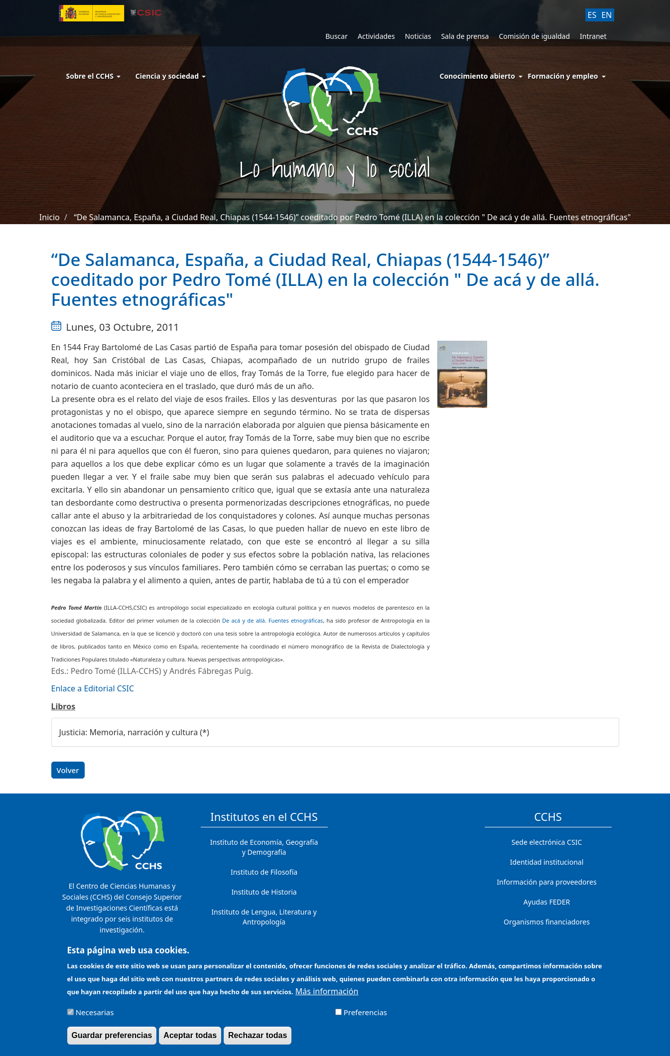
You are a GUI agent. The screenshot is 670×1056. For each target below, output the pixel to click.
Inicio (49, 217)
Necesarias (95, 1017)
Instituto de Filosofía (264, 872)
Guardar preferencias (112, 1040)
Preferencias (365, 1017)
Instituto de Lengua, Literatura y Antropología (263, 916)
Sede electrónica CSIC (547, 842)
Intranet (593, 36)
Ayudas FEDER (547, 902)
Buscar (336, 36)
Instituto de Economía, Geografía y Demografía (264, 847)
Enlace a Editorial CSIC (92, 688)
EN (606, 14)
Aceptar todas (190, 1040)
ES (592, 14)
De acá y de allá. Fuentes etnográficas (272, 620)
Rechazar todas (257, 1040)
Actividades (376, 36)
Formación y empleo (563, 76)
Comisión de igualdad (534, 36)
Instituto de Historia (263, 892)
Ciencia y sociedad (170, 76)
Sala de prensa (465, 36)
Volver (68, 770)
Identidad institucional (547, 862)
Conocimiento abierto (478, 76)
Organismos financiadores (547, 921)
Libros (63, 706)
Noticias (418, 36)
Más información (326, 995)
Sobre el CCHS (93, 76)
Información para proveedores (546, 882)
